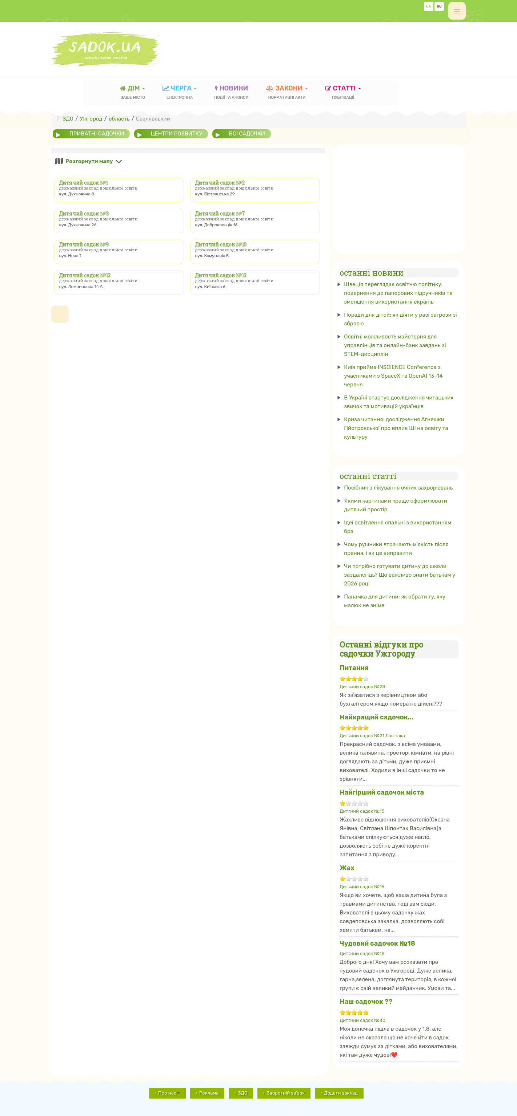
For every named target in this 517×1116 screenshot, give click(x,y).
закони (287, 93)
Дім (132, 93)
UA (428, 6)
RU (439, 6)
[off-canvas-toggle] (457, 11)
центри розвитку (176, 133)
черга (180, 93)
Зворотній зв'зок (285, 1093)
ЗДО (242, 1093)
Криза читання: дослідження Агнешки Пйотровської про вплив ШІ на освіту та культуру (396, 428)
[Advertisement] (333, 45)
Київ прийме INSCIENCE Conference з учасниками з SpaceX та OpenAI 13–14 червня (393, 376)
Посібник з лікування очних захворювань (398, 487)
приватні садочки (96, 133)
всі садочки (247, 133)
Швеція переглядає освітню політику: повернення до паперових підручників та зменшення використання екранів (398, 293)
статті (343, 93)
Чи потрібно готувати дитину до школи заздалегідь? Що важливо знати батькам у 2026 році (399, 575)
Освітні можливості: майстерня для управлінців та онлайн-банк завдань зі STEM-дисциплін (395, 345)
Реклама (209, 1093)
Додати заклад (341, 1093)
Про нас (169, 1093)
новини (231, 93)
